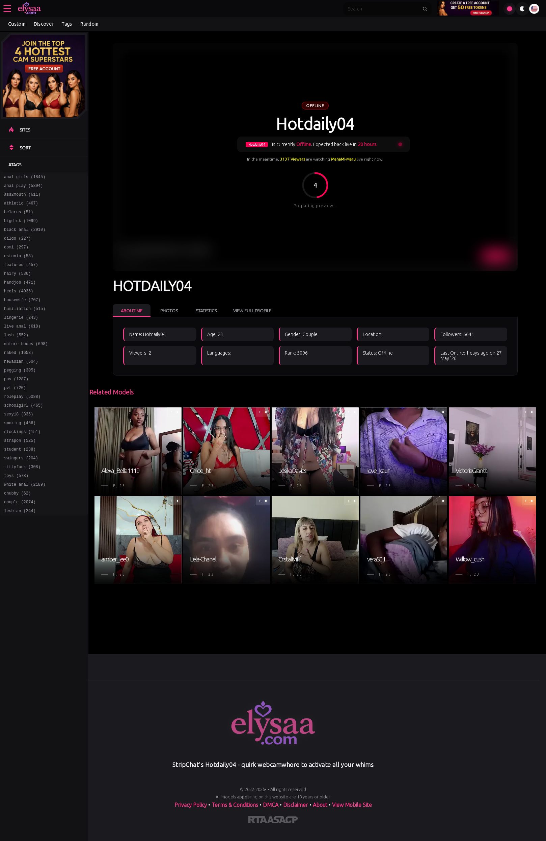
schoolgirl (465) (23, 432)
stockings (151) (22, 462)
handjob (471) (20, 295)
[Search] (383, 8)
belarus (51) (18, 217)
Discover (43, 24)
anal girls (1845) (24, 178)
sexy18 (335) (18, 442)
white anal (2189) (24, 521)
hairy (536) (17, 285)
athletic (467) (21, 207)
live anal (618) (22, 344)
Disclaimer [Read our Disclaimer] (295, 805)
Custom (16, 24)
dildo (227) (17, 246)
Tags (67, 24)
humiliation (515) (24, 325)
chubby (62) (17, 530)
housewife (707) (22, 315)
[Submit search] (425, 9)
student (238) (20, 481)
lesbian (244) (20, 550)
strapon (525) (20, 472)
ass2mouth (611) (22, 197)
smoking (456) (20, 452)
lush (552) (16, 354)
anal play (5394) (23, 187)
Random (89, 24)
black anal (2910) (24, 236)
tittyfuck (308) (22, 501)
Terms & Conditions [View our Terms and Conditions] (235, 805)
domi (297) (16, 256)
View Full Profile (252, 310)
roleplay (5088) (22, 423)
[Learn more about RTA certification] (257, 821)
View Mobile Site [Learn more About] (352, 805)
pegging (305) (20, 393)
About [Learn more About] (320, 805)
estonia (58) (18, 266)
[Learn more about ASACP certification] (282, 821)
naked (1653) (18, 374)
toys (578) (16, 511)
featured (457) (21, 276)
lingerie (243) (21, 334)
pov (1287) (16, 403)
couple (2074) (20, 540)
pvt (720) (15, 413)
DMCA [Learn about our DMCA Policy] (270, 805)
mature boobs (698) (26, 364)
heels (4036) (18, 305)
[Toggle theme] (522, 9)
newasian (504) (21, 383)
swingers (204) (21, 491)
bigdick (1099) (21, 227)
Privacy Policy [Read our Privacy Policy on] (190, 805)
